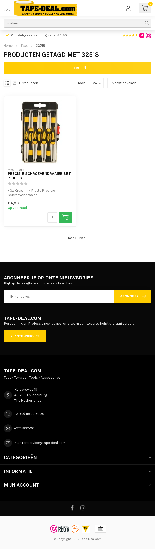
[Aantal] (52, 217)
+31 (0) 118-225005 (29, 414)
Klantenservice (25, 336)
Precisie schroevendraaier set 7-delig (39, 175)
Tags (24, 45)
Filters (77, 68)
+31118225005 (25, 428)
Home (8, 45)
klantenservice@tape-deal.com (40, 443)
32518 (40, 45)
